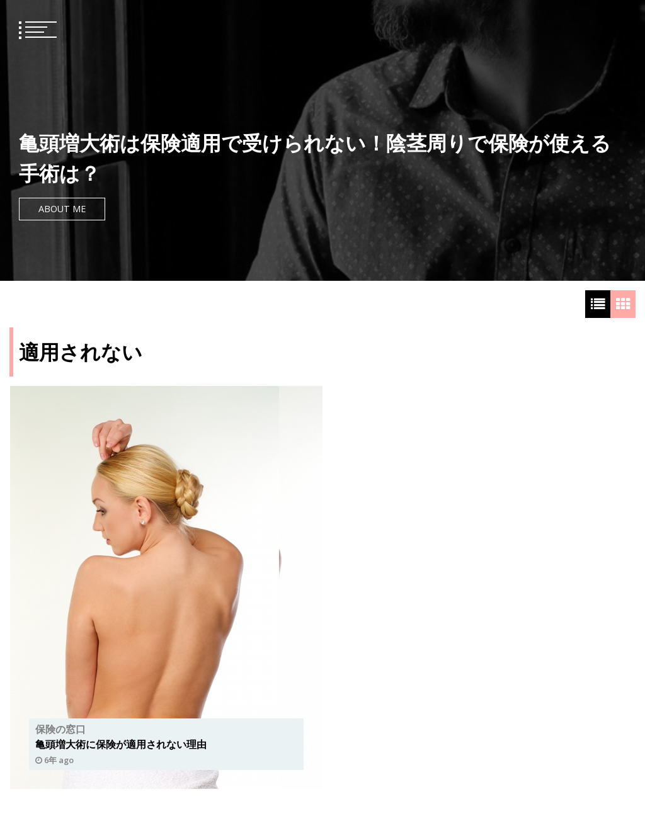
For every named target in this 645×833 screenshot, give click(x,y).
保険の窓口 (60, 729)
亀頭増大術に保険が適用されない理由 (121, 744)
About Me (62, 209)
